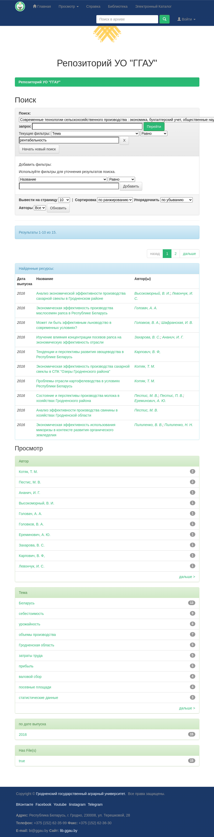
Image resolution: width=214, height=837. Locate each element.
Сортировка (85, 200)
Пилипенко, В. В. (148, 425)
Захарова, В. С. (147, 337)
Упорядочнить (146, 200)
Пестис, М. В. (146, 396)
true (22, 761)
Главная (42, 6)
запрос (25, 126)
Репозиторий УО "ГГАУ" (40, 82)
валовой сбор (30, 677)
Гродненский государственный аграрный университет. (81, 794)
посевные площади (35, 687)
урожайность (29, 624)
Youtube (60, 804)
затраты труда (31, 656)
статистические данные (38, 698)
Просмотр (69, 6)
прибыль (26, 666)
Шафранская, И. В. (177, 323)
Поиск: (25, 113)
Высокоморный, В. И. (152, 293)
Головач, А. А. (146, 308)
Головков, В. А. (147, 323)
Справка (93, 6)
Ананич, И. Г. (173, 337)
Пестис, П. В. (171, 396)
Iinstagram (77, 804)
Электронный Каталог (153, 6)
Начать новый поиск (39, 149)
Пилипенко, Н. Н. (179, 425)
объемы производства (37, 635)
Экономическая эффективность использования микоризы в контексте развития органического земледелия (76, 430)
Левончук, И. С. (32, 566)
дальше (189, 254)
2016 (23, 734)
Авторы (26, 208)
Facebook (43, 804)
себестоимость (31, 614)
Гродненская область (36, 645)
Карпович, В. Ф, (148, 352)
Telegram (95, 804)
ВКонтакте (24, 804)
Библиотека (117, 6)
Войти (186, 19)
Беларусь (27, 603)
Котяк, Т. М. (145, 366)
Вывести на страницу (38, 200)
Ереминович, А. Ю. (150, 401)
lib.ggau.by (68, 831)
